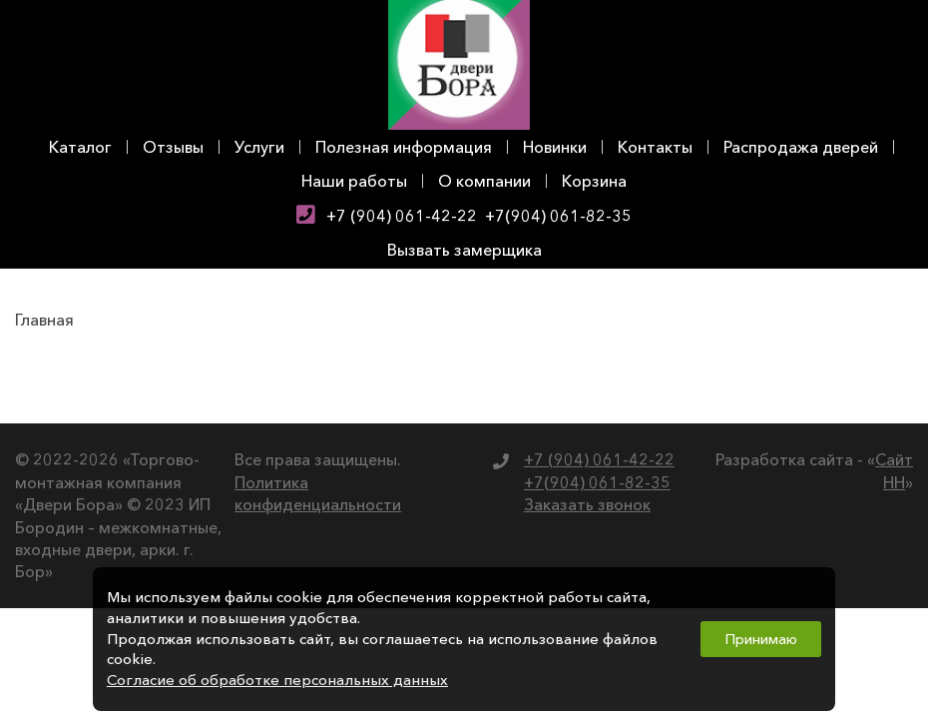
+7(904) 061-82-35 (558, 216)
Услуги (259, 147)
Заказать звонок (587, 504)
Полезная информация (403, 147)
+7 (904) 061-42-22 (401, 216)
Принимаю (760, 639)
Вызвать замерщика (464, 250)
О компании (484, 181)
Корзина (594, 181)
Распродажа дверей (800, 147)
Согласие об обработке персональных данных (277, 680)
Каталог (80, 147)
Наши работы (354, 181)
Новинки (555, 147)
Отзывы (173, 147)
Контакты (655, 147)
